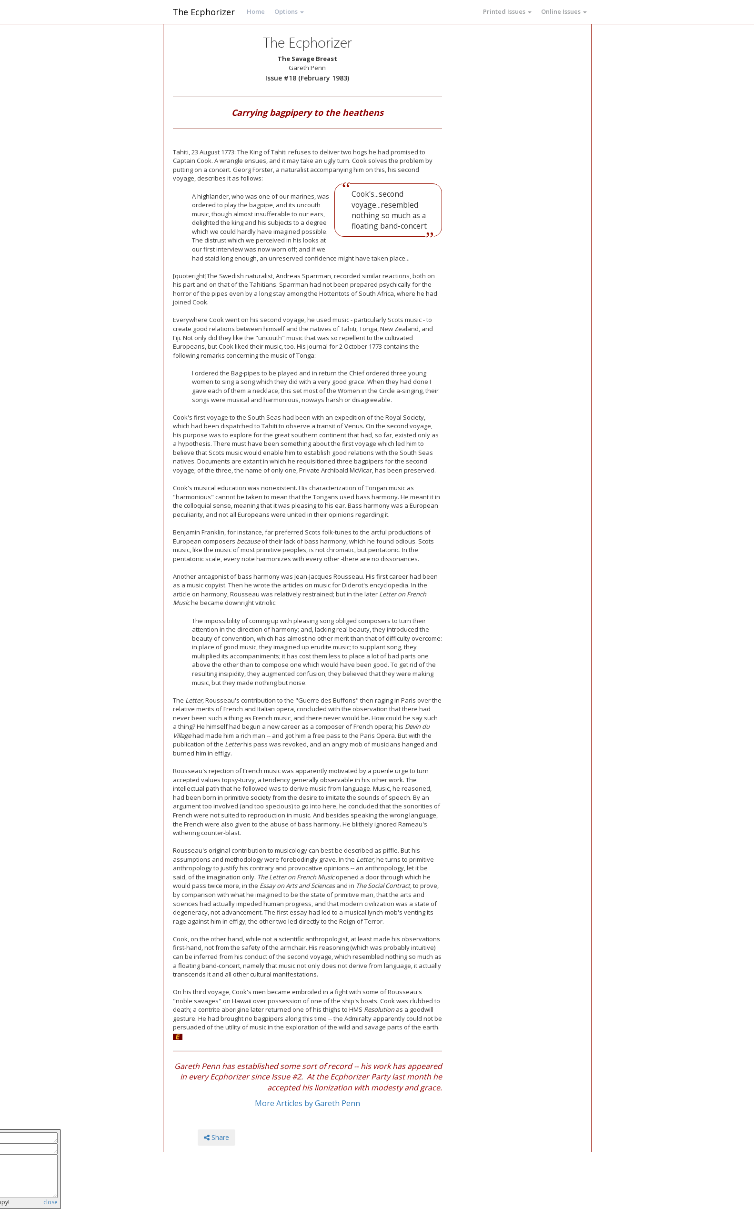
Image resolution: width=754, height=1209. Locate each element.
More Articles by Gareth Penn (307, 1103)
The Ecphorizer (203, 12)
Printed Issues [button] (507, 11)
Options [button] (289, 11)
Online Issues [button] (564, 11)
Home (256, 11)
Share (216, 1137)
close (50, 1202)
